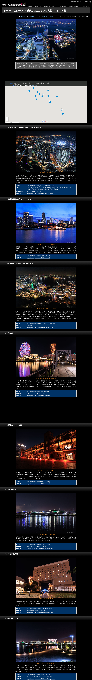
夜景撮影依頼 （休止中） (50, 6)
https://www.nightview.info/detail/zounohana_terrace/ (41, 679)
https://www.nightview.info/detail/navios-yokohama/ (40, 612)
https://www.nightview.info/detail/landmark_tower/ (40, 193)
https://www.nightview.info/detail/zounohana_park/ (40, 548)
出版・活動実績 (62, 6)
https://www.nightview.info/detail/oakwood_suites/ (40, 327)
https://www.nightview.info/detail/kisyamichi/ (38, 395)
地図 (52, 186)
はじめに (30, 6)
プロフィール (38, 6)
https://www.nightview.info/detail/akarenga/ (38, 484)
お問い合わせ (86, 6)
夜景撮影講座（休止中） (74, 6)
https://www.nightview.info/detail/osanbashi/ (38, 258)
